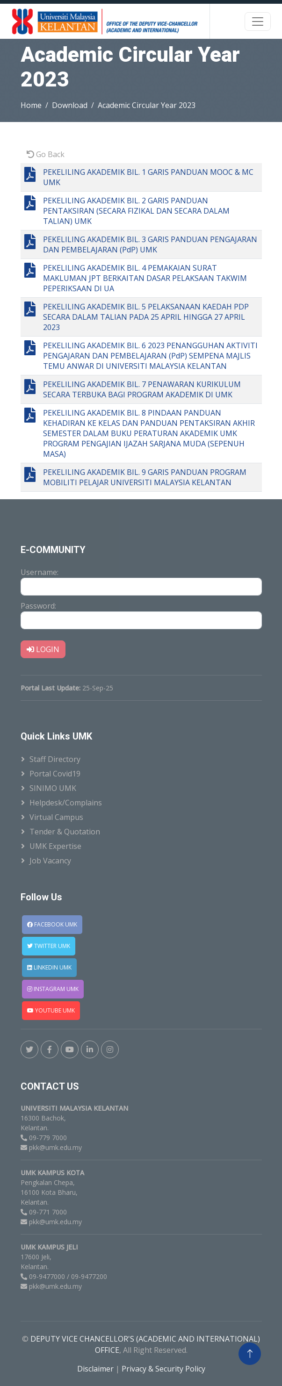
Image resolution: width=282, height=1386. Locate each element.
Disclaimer (96, 1369)
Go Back (46, 154)
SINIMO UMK (52, 788)
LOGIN (43, 649)
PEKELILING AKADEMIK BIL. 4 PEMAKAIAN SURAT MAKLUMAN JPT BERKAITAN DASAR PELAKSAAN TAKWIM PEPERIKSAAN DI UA (145, 278)
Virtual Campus (56, 817)
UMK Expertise (55, 846)
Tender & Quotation (64, 831)
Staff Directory (54, 759)
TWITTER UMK (48, 946)
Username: (39, 572)
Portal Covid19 (54, 773)
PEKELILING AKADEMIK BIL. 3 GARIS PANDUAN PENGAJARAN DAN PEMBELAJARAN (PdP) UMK (150, 244)
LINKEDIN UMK (49, 967)
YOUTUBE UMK (51, 1010)
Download (69, 105)
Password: (38, 606)
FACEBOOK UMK (52, 924)
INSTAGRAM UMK (53, 989)
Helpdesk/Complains (65, 802)
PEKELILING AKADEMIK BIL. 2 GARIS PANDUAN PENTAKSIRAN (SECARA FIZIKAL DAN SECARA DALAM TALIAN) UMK (136, 210)
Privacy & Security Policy (163, 1369)
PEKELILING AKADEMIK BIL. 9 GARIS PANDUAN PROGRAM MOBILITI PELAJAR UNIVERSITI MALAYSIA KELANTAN (144, 477)
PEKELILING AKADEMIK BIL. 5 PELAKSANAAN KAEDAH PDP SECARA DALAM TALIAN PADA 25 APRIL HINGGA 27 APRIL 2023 (146, 317)
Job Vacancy (50, 860)
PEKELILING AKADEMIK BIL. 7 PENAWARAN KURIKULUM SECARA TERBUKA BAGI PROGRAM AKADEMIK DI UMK (142, 389)
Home (31, 105)
